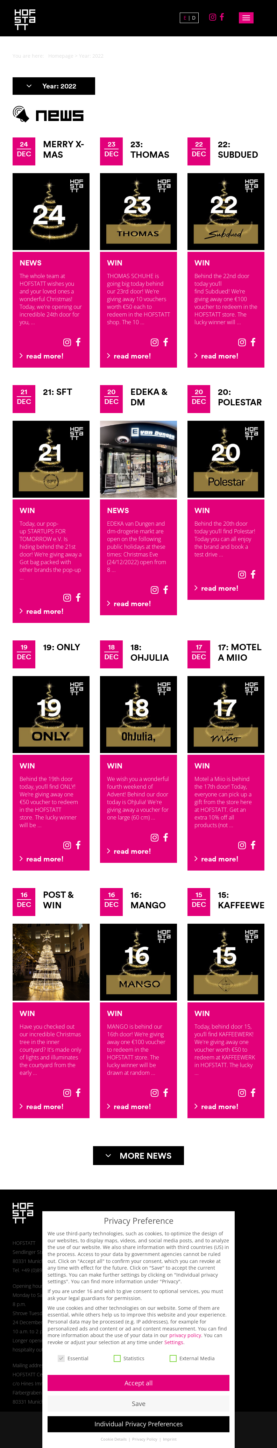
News (31, 263)
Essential (73, 1351)
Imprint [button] (170, 1432)
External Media (192, 1351)
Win (114, 263)
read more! (42, 356)
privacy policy (185, 1328)
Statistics (129, 1351)
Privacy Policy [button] (145, 1432)
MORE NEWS (138, 1155)
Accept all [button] (139, 1376)
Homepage (60, 55)
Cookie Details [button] (114, 1432)
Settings (173, 1335)
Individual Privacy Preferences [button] (138, 1417)
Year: (51, 86)
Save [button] (138, 1396)
